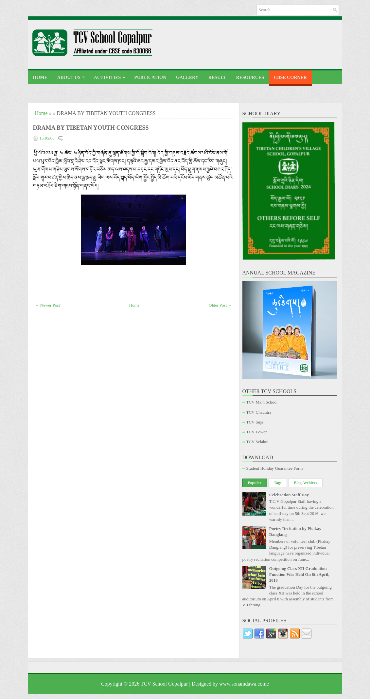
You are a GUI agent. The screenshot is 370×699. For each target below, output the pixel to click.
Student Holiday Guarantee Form (274, 468)
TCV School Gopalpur (164, 684)
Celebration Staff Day (289, 494)
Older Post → (220, 305)
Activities (111, 75)
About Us (73, 75)
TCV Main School (262, 402)
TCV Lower (256, 431)
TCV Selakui (257, 441)
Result (217, 77)
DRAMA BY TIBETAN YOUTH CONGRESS (91, 127)
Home (40, 77)
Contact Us (47, 92)
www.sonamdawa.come (244, 684)
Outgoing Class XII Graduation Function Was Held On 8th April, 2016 (299, 574)
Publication (150, 77)
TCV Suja (254, 422)
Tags (278, 483)
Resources (250, 77)
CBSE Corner (290, 77)
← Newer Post (47, 305)
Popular (254, 483)
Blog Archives (305, 483)
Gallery (187, 77)
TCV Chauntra (259, 412)
